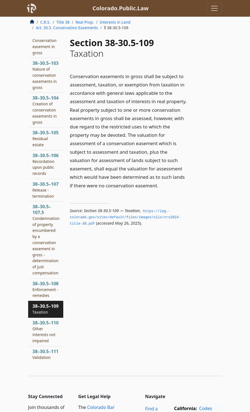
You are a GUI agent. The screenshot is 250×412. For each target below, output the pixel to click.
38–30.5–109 (46, 309)
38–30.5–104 (46, 110)
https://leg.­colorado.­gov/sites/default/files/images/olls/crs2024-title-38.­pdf (125, 217)
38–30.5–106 (46, 164)
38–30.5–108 (46, 289)
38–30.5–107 (46, 190)
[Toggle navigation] (214, 8)
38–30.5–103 (46, 75)
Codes (205, 408)
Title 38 (63, 22)
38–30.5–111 (46, 354)
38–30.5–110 (46, 331)
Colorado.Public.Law (121, 8)
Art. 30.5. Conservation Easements (67, 27)
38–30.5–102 (46, 43)
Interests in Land (115, 22)
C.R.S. (45, 22)
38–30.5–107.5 (46, 239)
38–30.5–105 (46, 138)
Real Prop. (85, 22)
